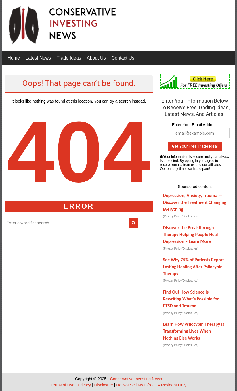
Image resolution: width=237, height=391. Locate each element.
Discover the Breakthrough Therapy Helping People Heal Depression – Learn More (190, 234)
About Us (96, 57)
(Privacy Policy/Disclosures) (180, 216)
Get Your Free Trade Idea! (195, 146)
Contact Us (123, 57)
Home (13, 57)
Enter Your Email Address (195, 124)
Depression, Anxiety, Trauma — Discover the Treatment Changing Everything (194, 202)
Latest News (38, 57)
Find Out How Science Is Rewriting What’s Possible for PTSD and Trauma (191, 298)
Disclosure (103, 385)
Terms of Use (62, 385)
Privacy (84, 385)
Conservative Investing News (136, 379)
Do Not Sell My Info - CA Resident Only (151, 385)
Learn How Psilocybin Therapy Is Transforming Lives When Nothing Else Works (193, 331)
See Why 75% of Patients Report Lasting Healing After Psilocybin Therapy (193, 266)
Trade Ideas (69, 57)
